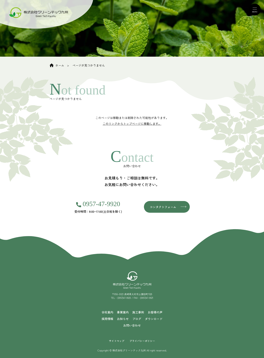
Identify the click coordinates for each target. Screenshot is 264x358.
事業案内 (123, 312)
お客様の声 (155, 312)
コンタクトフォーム (163, 207)
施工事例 (138, 312)
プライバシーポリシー (142, 341)
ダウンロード (153, 319)
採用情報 (107, 319)
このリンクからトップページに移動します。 (132, 123)
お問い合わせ (132, 325)
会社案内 (107, 312)
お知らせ (123, 319)
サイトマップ (116, 341)
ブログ (136, 319)
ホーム (57, 65)
